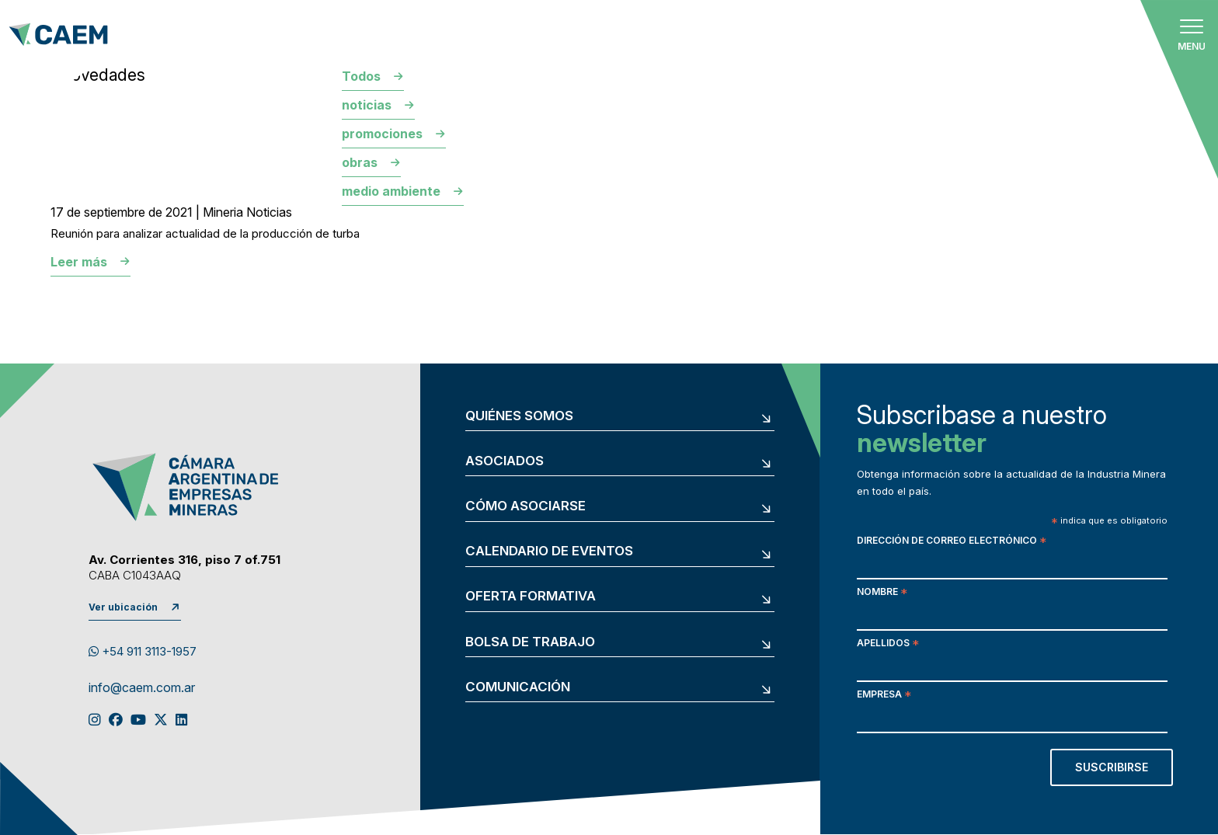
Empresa (884, 695)
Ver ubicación (123, 607)
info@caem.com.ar (142, 688)
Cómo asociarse (525, 506)
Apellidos (888, 644)
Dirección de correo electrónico (951, 541)
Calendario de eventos (549, 551)
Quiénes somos (519, 416)
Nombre (882, 593)
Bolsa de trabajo (530, 642)
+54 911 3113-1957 (143, 651)
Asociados (504, 461)
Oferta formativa (530, 596)
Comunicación (517, 687)
